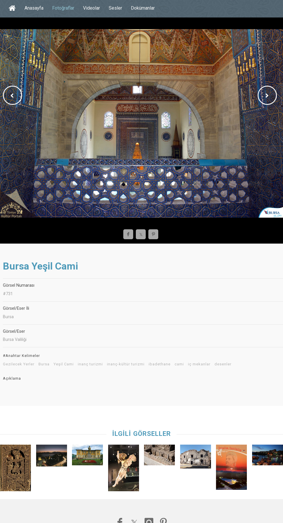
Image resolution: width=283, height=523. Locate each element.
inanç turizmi (90, 364)
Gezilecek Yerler (18, 364)
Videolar (91, 8)
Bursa (44, 364)
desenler (223, 364)
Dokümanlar (143, 8)
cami (179, 364)
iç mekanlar (199, 364)
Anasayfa (33, 8)
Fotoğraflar (63, 8)
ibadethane (159, 364)
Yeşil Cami (64, 364)
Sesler (115, 8)
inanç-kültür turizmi (126, 364)
